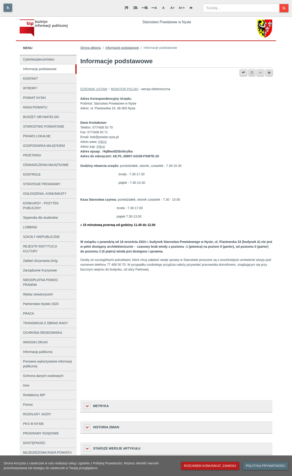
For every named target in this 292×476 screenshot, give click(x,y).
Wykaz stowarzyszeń (38, 294)
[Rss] (8, 8)
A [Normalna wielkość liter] (163, 8)
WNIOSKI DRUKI (35, 342)
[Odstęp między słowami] (145, 8)
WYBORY (30, 88)
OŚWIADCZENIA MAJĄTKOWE (46, 165)
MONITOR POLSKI (124, 89)
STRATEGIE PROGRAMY (41, 184)
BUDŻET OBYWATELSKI (41, 117)
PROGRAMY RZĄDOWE (41, 433)
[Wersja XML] (260, 72)
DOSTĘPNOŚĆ (34, 443)
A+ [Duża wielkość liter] (172, 8)
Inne (26, 385)
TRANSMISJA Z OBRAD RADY (45, 323)
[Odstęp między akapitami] (126, 8)
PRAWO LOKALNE (37, 136)
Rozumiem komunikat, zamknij (210, 466)
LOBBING (30, 227)
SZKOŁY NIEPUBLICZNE (41, 237)
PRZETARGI (32, 155)
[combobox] (241, 8)
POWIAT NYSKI (34, 98)
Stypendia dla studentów (40, 217)
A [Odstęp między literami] (154, 8)
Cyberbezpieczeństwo (38, 59)
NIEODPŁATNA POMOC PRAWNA (40, 282)
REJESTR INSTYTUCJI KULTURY (40, 249)
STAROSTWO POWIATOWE (43, 126)
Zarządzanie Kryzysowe (40, 270)
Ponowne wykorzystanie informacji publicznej (47, 364)
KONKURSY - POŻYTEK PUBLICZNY (41, 205)
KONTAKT (30, 78)
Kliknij (102, 142)
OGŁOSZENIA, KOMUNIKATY (44, 193)
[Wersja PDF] (252, 72)
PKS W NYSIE (33, 424)
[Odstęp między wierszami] (135, 8)
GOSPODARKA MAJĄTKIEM (44, 145)
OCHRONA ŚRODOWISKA (42, 332)
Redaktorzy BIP (34, 395)
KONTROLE (32, 174)
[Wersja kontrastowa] (191, 8)
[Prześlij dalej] (243, 72)
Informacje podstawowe (40, 69)
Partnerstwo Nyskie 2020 (41, 304)
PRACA (28, 313)
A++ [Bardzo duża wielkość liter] (182, 8)
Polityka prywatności (265, 466)
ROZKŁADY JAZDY (37, 414)
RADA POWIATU (35, 107)
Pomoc (28, 404)
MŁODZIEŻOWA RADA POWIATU (47, 452)
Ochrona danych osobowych (43, 376)
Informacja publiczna (37, 352)
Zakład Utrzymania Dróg (40, 261)
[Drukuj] (269, 72)
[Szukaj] (283, 8)
